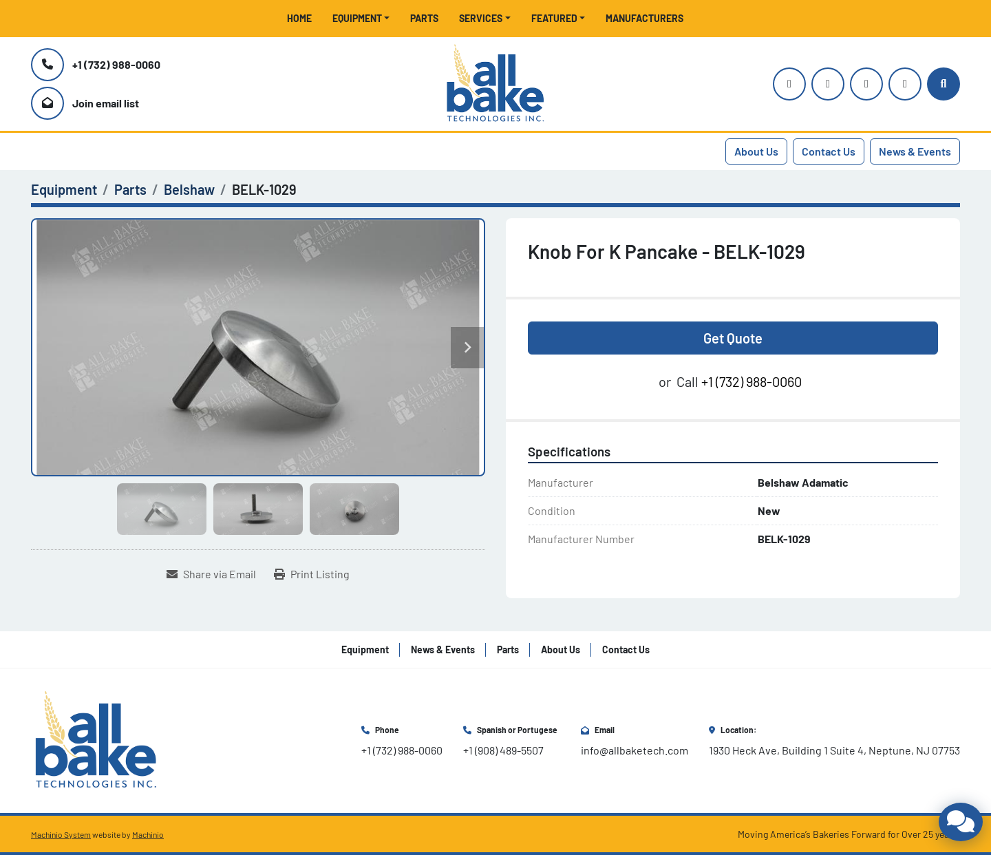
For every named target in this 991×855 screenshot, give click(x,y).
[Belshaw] (189, 189)
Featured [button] (554, 18)
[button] (361, 18)
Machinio (148, 834)
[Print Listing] (312, 574)
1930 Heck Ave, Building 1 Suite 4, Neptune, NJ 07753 (834, 750)
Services (480, 18)
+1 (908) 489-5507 (503, 750)
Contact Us (828, 151)
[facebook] (866, 84)
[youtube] (827, 84)
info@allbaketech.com (634, 750)
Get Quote (733, 338)
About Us (756, 151)
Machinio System (61, 834)
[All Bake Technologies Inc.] (96, 739)
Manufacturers (644, 18)
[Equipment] (64, 189)
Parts (424, 18)
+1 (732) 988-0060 (116, 64)
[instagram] (789, 84)
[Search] (943, 84)
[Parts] (130, 189)
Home (299, 18)
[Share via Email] (211, 574)
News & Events (915, 151)
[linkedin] (904, 84)
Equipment (357, 18)
